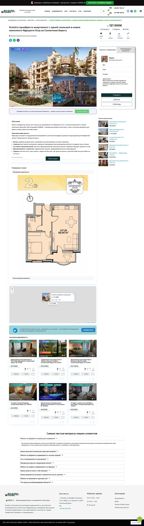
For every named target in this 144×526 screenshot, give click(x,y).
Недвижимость (57, 11)
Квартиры (31, 20)
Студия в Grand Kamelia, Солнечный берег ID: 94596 (21, 403)
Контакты (73, 11)
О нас (80, 11)
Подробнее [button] (71, 522)
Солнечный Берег (41, 20)
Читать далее (53, 158)
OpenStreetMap (86, 322)
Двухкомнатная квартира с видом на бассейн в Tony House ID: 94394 (53, 404)
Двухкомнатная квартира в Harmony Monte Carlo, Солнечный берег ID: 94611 (81, 361)
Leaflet (79, 322)
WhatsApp (117, 104)
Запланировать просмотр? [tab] (125, 50)
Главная (47, 11)
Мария (111, 58)
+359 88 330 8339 (65, 508)
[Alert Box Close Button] (94, 328)
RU (104, 11)
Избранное (87, 11)
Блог (66, 11)
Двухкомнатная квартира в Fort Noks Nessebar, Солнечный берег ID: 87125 (22, 361)
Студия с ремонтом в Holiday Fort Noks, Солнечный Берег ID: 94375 (82, 404)
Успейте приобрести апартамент (61, 295)
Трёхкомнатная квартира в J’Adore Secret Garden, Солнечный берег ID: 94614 (51, 361)
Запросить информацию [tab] (107, 50)
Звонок (116, 99)
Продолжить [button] (136, 522)
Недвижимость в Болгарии (17, 20)
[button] (10, 40)
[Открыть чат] (139, 519)
